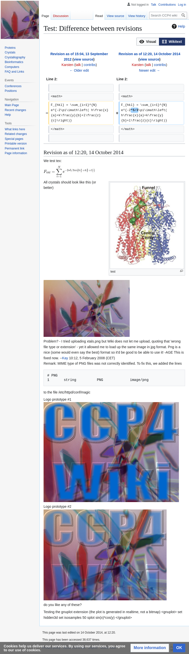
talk (78, 65)
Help (178, 26)
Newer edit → (149, 70)
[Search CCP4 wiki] (168, 15)
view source (83, 59)
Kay (65, 358)
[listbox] (160, 42)
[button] (147, 42)
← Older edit (79, 70)
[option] (147, 41)
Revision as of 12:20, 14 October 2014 (149, 54)
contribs (90, 65)
